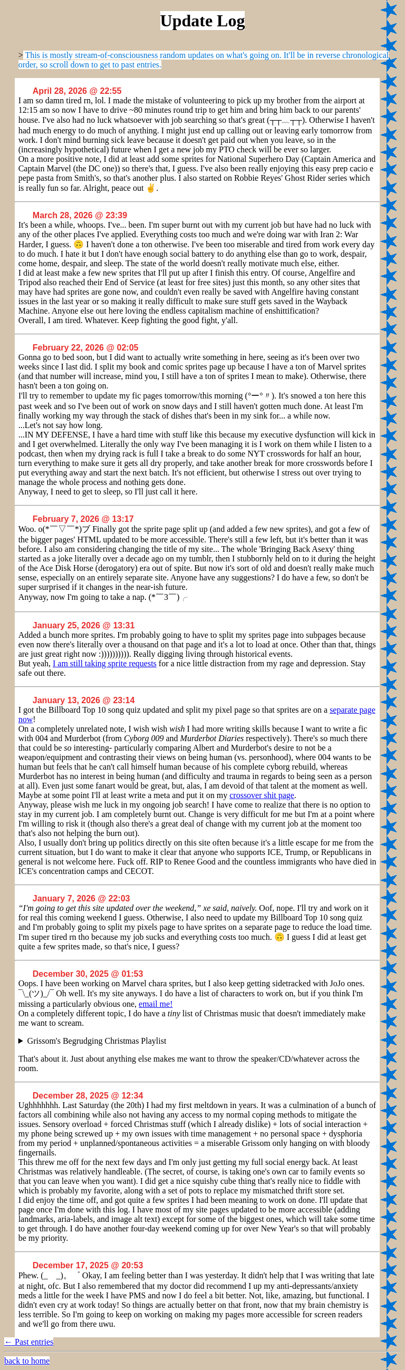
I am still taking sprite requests (105, 663)
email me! (155, 1003)
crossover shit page (261, 795)
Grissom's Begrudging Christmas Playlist (97, 1040)
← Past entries (28, 1341)
